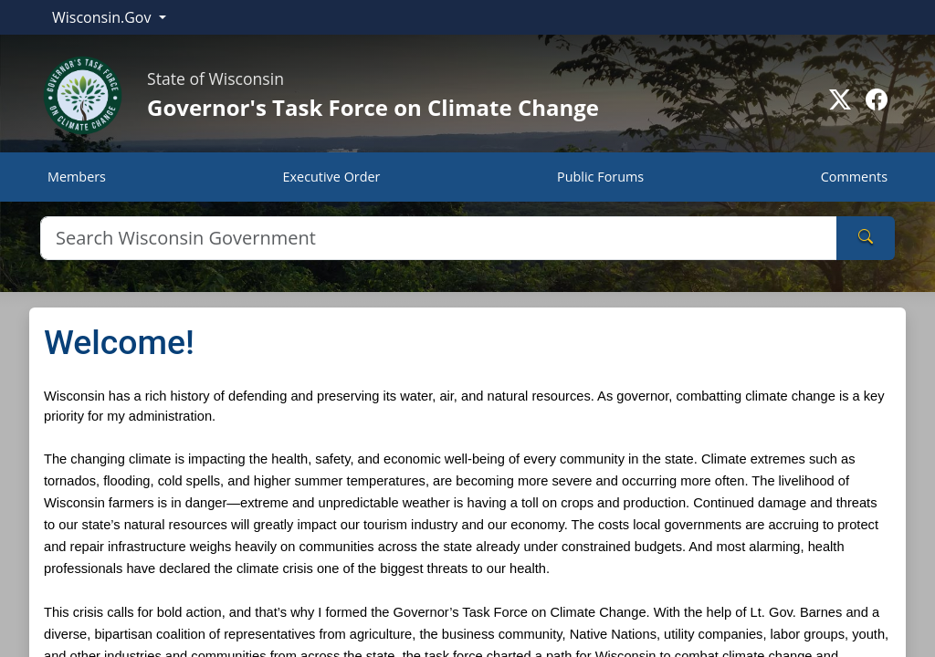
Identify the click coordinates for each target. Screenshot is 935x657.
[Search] (438, 238)
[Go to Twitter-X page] (840, 99)
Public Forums (600, 176)
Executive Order (332, 176)
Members (76, 176)
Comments (854, 176)
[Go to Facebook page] (877, 99)
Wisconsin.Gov (103, 17)
